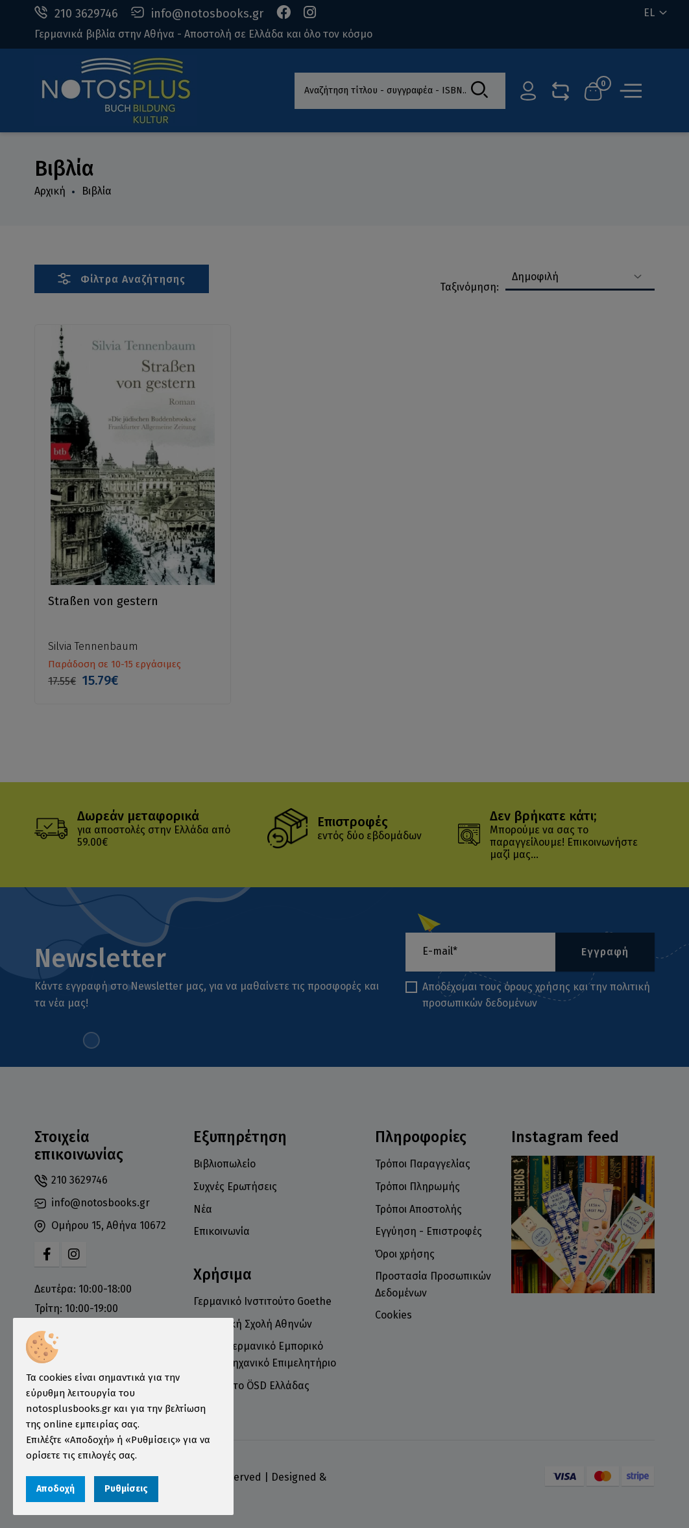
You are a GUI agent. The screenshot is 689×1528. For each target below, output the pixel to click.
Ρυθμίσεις (126, 1488)
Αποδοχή (55, 1488)
